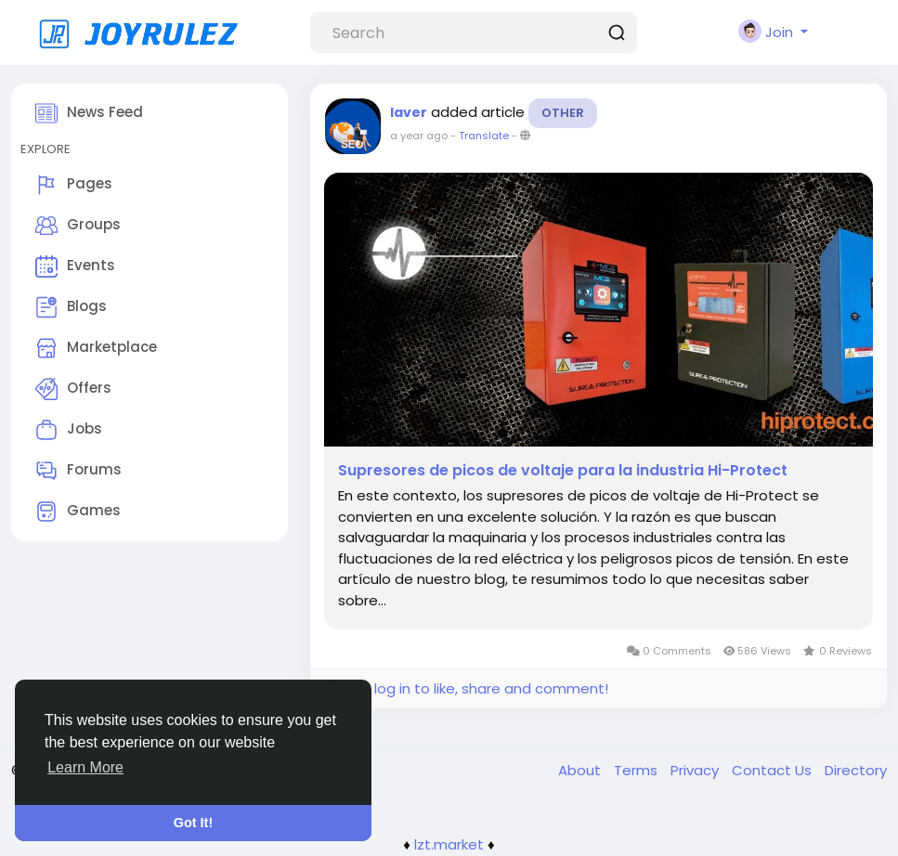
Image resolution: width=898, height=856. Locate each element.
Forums (78, 471)
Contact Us (773, 770)
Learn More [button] (85, 767)
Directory (856, 770)
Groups (78, 225)
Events (75, 266)
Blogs (71, 307)
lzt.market (449, 844)
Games (78, 511)
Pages (73, 185)
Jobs (68, 430)
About (581, 770)
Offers (73, 389)
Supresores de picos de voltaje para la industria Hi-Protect (562, 470)
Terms (637, 770)
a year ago (419, 135)
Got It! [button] (193, 822)
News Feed (89, 113)
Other (562, 113)
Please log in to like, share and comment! (466, 688)
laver (408, 112)
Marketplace (96, 348)
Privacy (696, 770)
